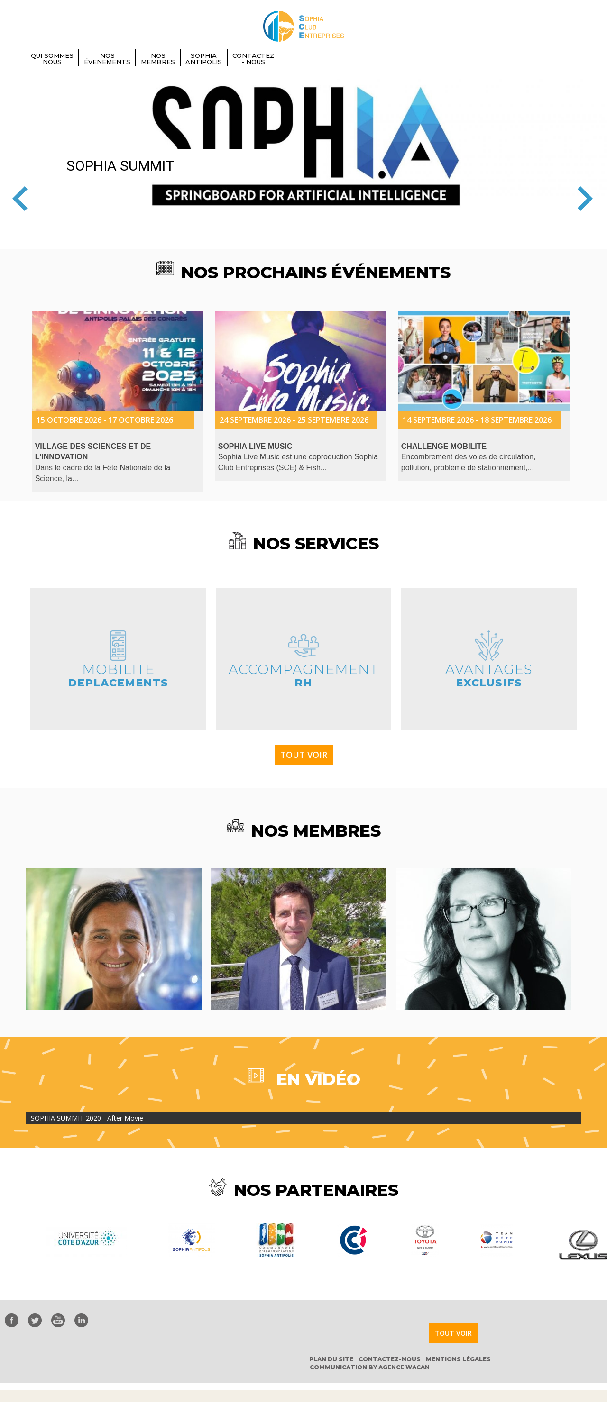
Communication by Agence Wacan (370, 1367)
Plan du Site (331, 1359)
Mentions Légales (458, 1359)
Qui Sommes (52, 58)
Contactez (253, 58)
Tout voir (303, 754)
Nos (107, 58)
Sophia (203, 58)
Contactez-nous (390, 1359)
